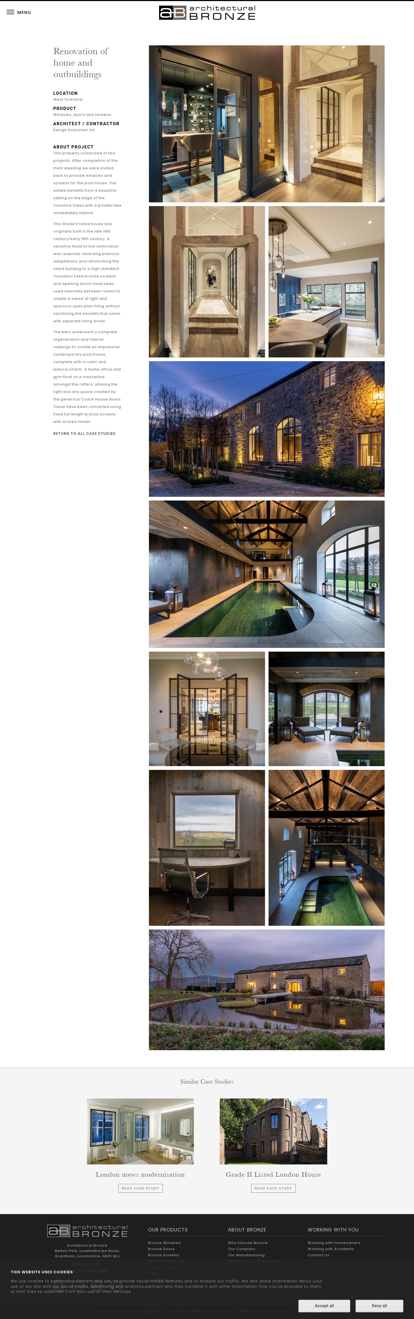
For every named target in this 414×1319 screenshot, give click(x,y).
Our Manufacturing (246, 1255)
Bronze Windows (164, 1242)
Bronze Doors (161, 1248)
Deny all (379, 1306)
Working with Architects (331, 1248)
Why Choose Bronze (248, 1242)
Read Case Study (140, 1188)
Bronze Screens (163, 1255)
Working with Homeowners (334, 1242)
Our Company (241, 1248)
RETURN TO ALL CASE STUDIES (84, 433)
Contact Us (318, 1255)
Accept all (324, 1306)
